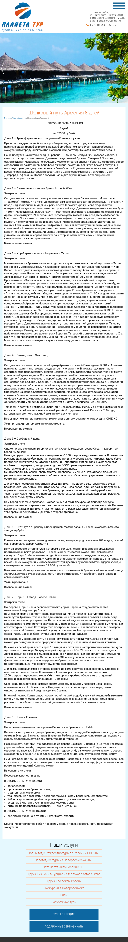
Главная (7, 118)
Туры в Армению (19, 118)
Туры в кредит (64, 914)
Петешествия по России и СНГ (64, 867)
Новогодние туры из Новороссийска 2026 (64, 860)
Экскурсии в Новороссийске (64, 888)
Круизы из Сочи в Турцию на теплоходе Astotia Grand (64, 874)
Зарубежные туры (64, 902)
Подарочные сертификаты (64, 926)
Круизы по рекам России (63, 881)
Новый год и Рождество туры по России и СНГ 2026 (64, 853)
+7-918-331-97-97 (103, 25)
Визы (64, 895)
